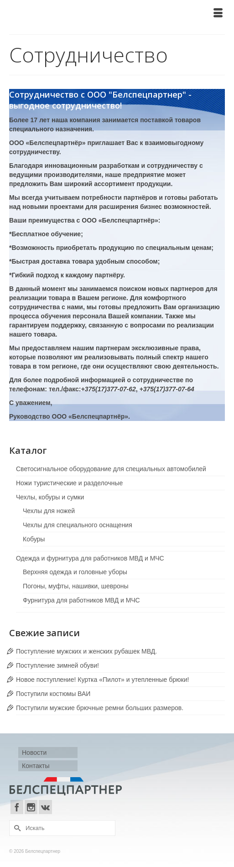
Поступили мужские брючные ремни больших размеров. (99, 707)
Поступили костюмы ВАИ (53, 693)
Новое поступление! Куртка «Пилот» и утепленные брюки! (102, 679)
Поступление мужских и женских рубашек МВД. (86, 651)
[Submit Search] (16, 828)
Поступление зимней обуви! (57, 665)
